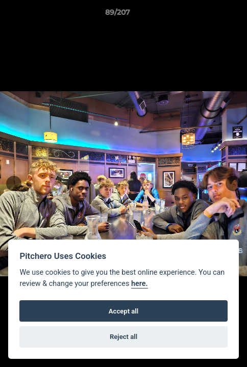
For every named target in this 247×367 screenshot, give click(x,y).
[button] (210, 14)
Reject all (123, 336)
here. (139, 283)
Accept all (123, 311)
